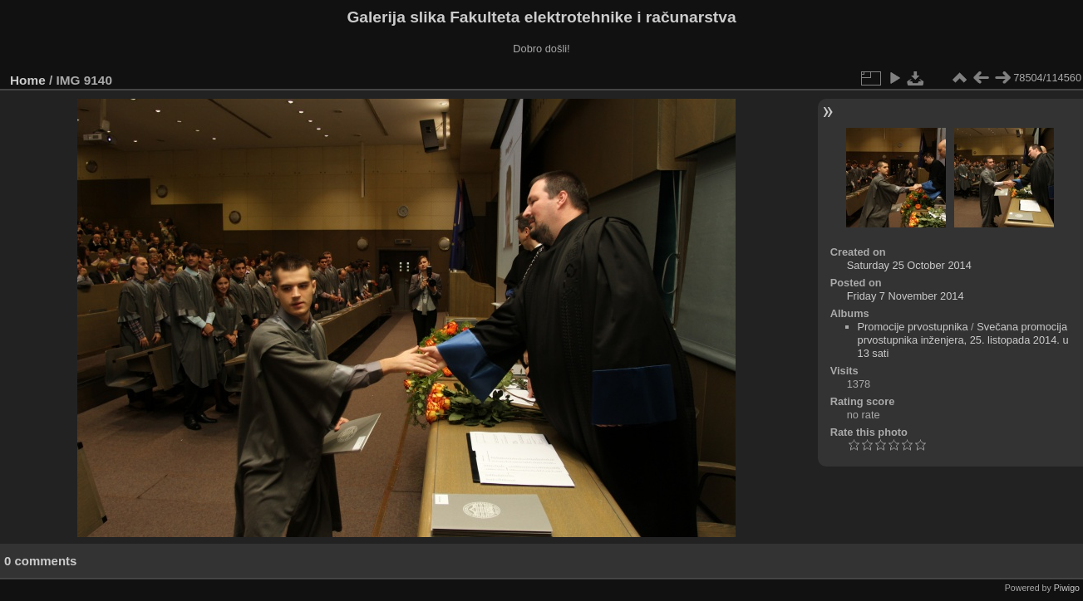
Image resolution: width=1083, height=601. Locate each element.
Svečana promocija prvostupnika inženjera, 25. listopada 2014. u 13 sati (963, 339)
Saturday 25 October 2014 (909, 265)
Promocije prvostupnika (913, 326)
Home (28, 80)
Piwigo (1067, 588)
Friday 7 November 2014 (905, 296)
